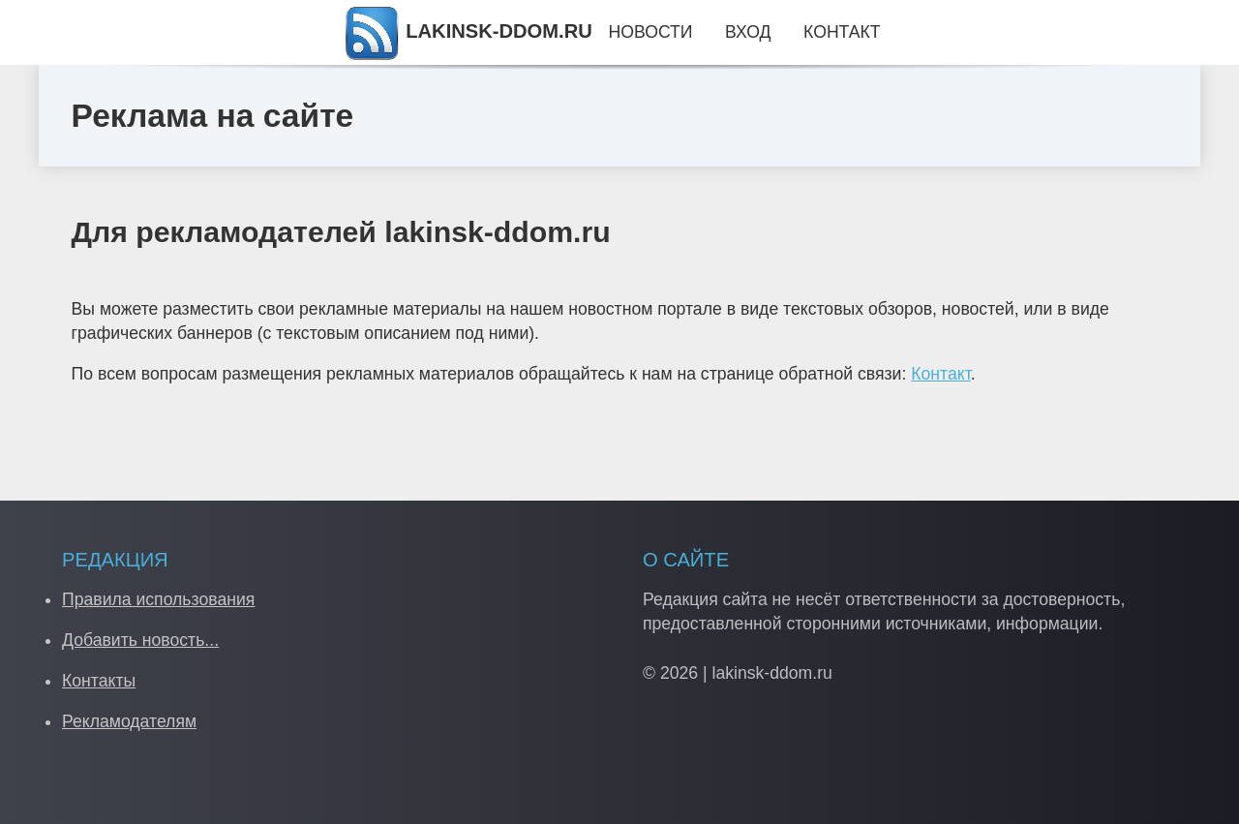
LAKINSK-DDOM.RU (467, 31)
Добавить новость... (140, 640)
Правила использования (158, 599)
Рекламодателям (129, 721)
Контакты (99, 680)
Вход (748, 32)
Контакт (941, 373)
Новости (651, 32)
